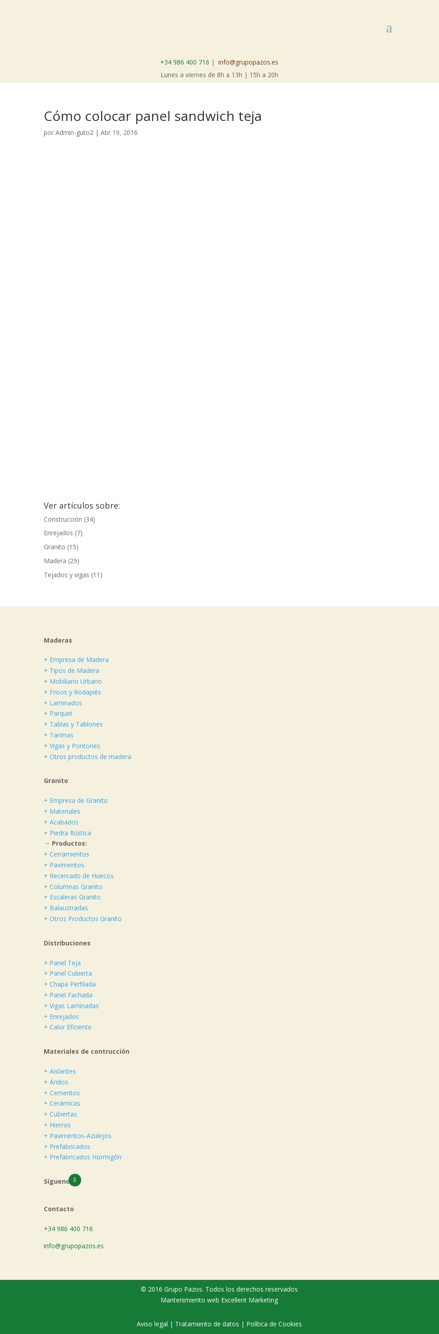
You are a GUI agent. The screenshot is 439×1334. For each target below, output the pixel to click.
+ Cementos (62, 1093)
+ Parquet (58, 713)
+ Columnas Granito (73, 886)
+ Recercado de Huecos (79, 875)
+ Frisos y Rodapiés (72, 692)
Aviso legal (153, 1324)
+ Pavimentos (64, 865)
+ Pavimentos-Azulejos (77, 1135)
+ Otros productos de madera (87, 756)
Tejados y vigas (66, 574)
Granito (54, 546)
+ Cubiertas (60, 1114)
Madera (55, 560)
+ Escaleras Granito (72, 897)
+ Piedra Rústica (67, 833)
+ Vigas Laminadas (71, 1005)
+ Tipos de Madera (71, 670)
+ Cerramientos (66, 854)
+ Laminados (63, 703)
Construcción (63, 519)
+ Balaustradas (66, 907)
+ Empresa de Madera (76, 659)
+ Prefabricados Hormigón (82, 1157)
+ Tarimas (59, 735)
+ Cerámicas (62, 1103)
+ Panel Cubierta (68, 973)
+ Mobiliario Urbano (73, 681)
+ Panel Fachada (68, 995)
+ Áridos (56, 1082)
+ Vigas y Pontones (72, 745)
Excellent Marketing (249, 1300)
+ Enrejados (61, 1016)
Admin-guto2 (74, 132)
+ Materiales (62, 811)
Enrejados (58, 532)
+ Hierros (57, 1125)
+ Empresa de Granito (76, 800)
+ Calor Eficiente (68, 1027)
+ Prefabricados (67, 1146)
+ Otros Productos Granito (83, 918)
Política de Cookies (274, 1324)
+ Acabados (61, 822)
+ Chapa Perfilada (70, 984)
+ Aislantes (60, 1071)
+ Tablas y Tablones (73, 724)
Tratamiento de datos (207, 1324)
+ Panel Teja (62, 963)
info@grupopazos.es (248, 62)
